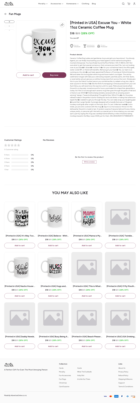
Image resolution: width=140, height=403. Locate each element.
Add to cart (28, 75)
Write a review (89, 162)
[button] (123, 3)
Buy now (54, 75)
